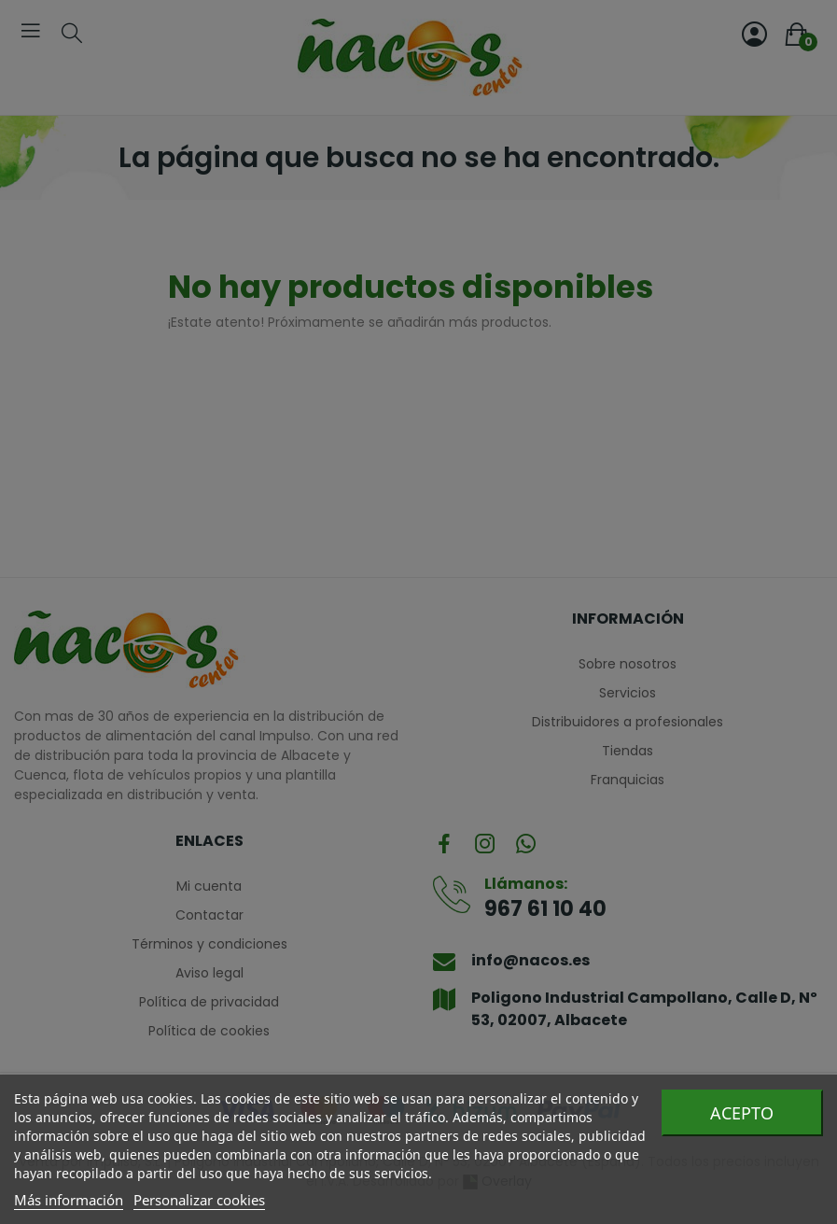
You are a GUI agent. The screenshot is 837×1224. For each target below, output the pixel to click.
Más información (68, 1199)
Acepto (742, 1113)
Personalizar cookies (199, 1199)
